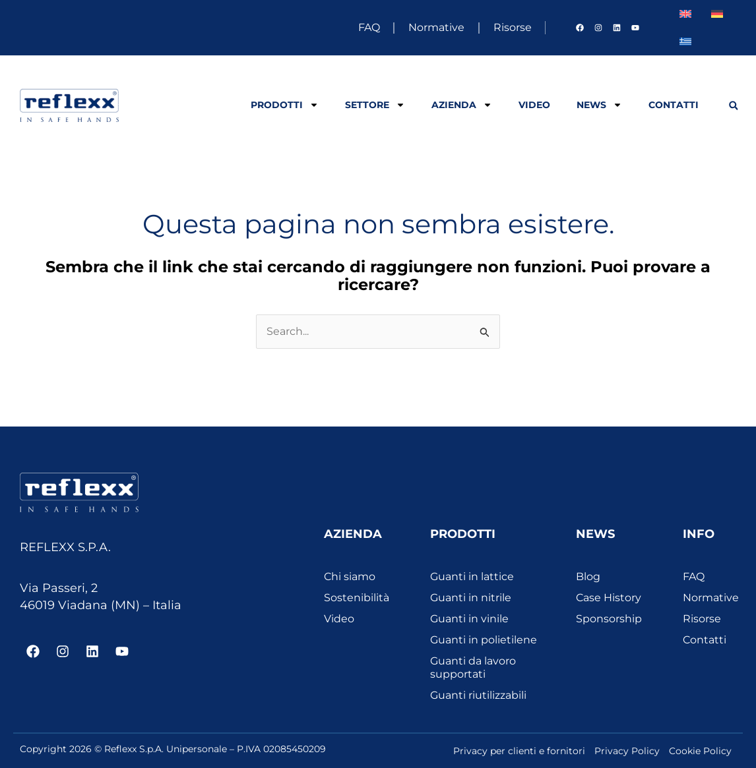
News (599, 105)
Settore (375, 105)
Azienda (461, 105)
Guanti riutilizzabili (478, 695)
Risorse (509, 27)
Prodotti (285, 105)
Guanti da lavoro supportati (473, 667)
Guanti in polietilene (483, 640)
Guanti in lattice (472, 576)
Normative (429, 27)
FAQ (357, 27)
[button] (733, 106)
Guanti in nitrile (470, 597)
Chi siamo (349, 576)
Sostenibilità (356, 597)
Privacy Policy (627, 751)
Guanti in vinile (469, 618)
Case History (608, 597)
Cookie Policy (700, 751)
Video (534, 105)
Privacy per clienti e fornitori (519, 751)
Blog (588, 576)
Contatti (673, 105)
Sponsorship (609, 618)
